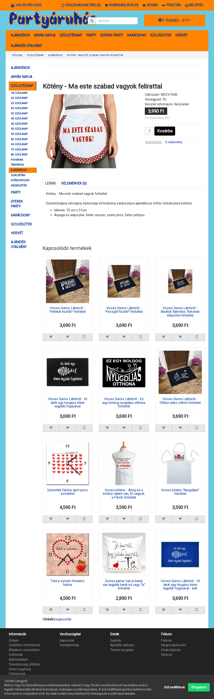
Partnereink (17, 674)
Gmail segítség (20, 669)
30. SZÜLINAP (19, 108)
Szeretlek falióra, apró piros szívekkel (67, 492)
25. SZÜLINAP (19, 103)
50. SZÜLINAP (19, 128)
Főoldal (17, 55)
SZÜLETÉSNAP (71, 35)
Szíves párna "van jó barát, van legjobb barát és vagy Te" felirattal (124, 584)
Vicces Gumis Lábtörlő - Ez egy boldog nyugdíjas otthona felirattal (123, 402)
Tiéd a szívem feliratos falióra (67, 583)
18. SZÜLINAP (19, 92)
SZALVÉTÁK (18, 175)
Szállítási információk (24, 645)
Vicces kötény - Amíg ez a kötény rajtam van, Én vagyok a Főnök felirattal (124, 493)
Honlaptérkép (69, 645)
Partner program (122, 650)
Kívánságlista (171, 650)
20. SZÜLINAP (19, 97)
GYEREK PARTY (111, 35)
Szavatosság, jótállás (24, 664)
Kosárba (164, 130)
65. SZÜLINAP (19, 144)
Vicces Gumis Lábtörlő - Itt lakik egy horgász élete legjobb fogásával (67, 402)
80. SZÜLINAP (19, 154)
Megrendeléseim (173, 645)
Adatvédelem (18, 660)
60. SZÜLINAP (19, 139)
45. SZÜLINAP (19, 123)
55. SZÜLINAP (19, 134)
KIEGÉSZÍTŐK (19, 185)
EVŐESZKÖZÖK (20, 180)
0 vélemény (173, 142)
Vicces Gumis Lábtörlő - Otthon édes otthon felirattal (180, 401)
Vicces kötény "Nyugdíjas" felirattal (180, 492)
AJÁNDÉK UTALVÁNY (26, 46)
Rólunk (14, 640)
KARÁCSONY (136, 35)
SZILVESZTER (160, 35)
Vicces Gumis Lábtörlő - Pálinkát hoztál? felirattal (68, 310)
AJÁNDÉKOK (20, 35)
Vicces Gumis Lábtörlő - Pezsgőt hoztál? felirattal (124, 310)
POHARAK (17, 159)
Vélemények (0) (74, 183)
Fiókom (166, 640)
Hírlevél (166, 655)
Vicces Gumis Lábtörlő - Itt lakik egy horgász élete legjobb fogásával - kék (180, 584)
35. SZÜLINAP (19, 113)
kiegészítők (62, 619)
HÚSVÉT (181, 35)
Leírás (50, 183)
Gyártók (115, 640)
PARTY (91, 35)
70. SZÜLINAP (19, 149)
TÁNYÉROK (17, 164)
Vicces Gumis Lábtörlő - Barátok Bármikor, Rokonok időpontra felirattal (180, 311)
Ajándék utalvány (122, 645)
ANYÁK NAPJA (44, 35)
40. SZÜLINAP (19, 118)
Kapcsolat (67, 640)
